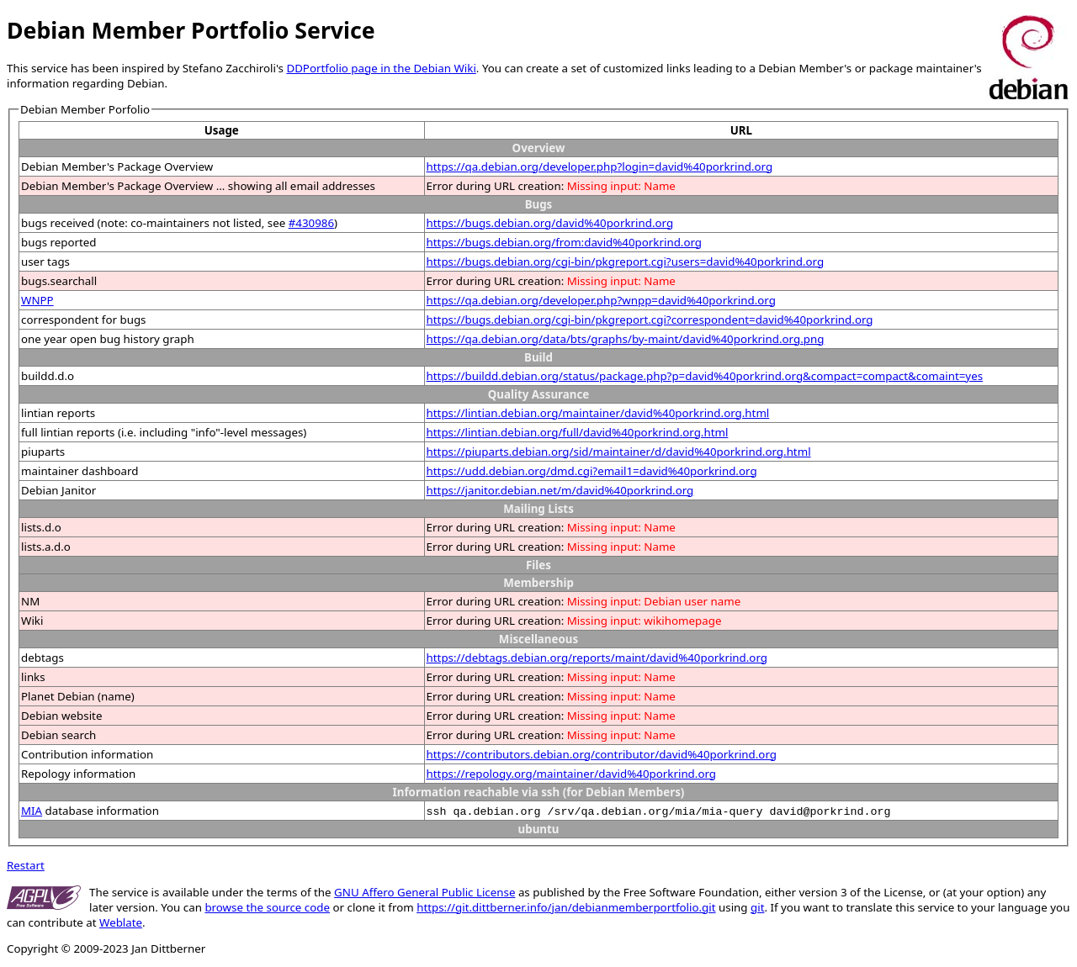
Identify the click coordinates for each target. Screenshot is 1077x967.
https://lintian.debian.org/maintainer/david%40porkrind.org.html (598, 412)
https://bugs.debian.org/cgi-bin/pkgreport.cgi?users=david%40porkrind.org (626, 261)
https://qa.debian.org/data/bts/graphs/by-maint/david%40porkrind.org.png (626, 338)
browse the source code (267, 907)
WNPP (37, 300)
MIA (31, 810)
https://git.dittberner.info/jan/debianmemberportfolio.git (565, 907)
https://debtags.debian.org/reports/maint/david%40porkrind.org (597, 657)
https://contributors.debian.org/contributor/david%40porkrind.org (602, 754)
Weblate (120, 922)
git (757, 907)
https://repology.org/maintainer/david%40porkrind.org (572, 773)
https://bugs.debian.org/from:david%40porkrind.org (565, 242)
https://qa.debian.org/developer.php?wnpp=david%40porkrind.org (601, 300)
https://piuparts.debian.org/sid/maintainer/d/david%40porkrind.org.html (619, 451)
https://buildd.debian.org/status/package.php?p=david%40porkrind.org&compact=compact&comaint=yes (705, 375)
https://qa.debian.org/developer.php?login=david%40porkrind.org (600, 166)
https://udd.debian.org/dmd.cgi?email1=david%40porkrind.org (592, 470)
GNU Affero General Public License (424, 892)
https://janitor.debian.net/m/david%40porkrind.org (560, 490)
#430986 (311, 222)
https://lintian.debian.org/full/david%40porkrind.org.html (578, 432)
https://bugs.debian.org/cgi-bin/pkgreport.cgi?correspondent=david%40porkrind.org (650, 319)
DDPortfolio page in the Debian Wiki (380, 68)
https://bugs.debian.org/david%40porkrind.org (550, 222)
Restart (26, 865)
